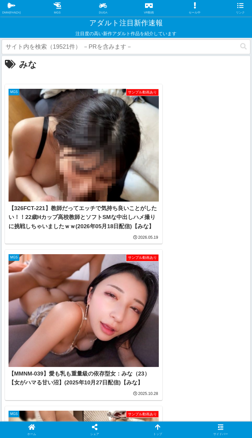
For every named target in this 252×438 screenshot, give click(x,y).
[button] (243, 46)
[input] (126, 46)
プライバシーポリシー (105, 383)
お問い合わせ (158, 383)
